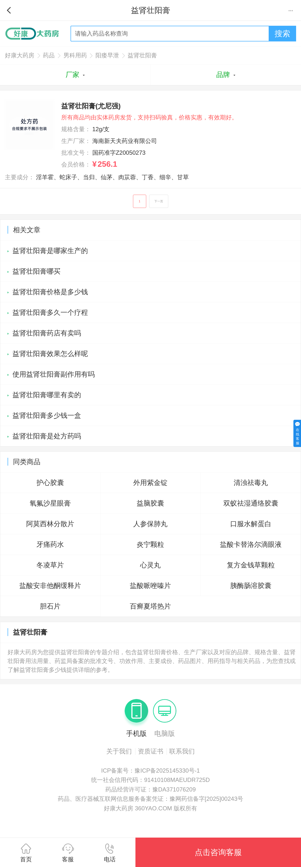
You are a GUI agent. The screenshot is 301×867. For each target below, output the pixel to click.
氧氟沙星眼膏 (50, 503)
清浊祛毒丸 (251, 482)
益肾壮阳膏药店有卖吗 (46, 333)
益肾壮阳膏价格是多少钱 (50, 292)
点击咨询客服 (218, 852)
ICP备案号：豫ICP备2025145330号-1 (150, 770)
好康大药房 (19, 55)
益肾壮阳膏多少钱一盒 (46, 415)
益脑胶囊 (150, 503)
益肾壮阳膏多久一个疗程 (50, 312)
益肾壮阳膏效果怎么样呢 (50, 353)
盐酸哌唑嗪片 (150, 585)
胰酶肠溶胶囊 (250, 585)
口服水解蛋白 (250, 524)
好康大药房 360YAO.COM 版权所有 (150, 808)
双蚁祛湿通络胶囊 (250, 503)
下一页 (158, 201)
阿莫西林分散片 (50, 524)
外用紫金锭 (150, 482)
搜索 (282, 33)
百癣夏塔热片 (150, 606)
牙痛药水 (50, 544)
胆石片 (50, 606)
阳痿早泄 (107, 55)
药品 (49, 55)
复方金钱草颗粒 (251, 565)
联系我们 (182, 751)
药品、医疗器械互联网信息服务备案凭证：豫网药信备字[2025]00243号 (150, 798)
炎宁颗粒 (150, 544)
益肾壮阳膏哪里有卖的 (46, 395)
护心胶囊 (50, 482)
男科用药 (75, 55)
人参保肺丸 (150, 524)
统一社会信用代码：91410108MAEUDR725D (150, 780)
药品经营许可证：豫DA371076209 (150, 789)
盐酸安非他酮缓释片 (50, 585)
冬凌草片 (50, 565)
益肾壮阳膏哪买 (36, 271)
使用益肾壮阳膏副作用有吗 (53, 374)
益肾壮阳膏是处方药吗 (46, 436)
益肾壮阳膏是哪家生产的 (50, 251)
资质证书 (150, 751)
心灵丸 (150, 565)
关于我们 (119, 751)
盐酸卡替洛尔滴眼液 (251, 544)
